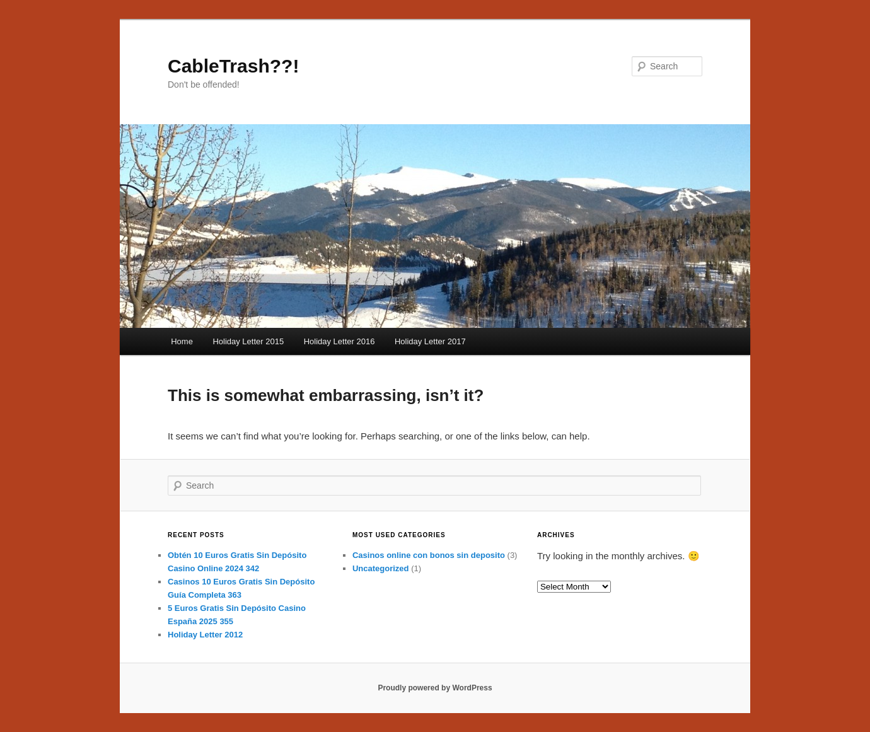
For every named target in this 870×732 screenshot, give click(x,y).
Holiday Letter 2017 (430, 341)
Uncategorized (380, 568)
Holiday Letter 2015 (248, 341)
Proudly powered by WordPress (435, 687)
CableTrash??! (233, 65)
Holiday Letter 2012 (205, 634)
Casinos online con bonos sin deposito (428, 555)
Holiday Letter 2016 (339, 341)
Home (182, 341)
